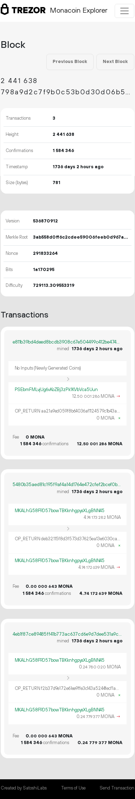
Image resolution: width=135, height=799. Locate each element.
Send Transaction (117, 788)
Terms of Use (73, 788)
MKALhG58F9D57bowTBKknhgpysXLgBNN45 (60, 511)
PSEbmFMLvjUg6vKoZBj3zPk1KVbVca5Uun (56, 389)
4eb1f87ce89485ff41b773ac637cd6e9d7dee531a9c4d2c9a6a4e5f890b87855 (67, 634)
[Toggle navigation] (124, 11)
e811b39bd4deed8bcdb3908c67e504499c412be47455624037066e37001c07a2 (67, 342)
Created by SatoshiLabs (24, 788)
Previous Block (70, 61)
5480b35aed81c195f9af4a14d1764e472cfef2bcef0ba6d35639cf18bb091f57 (67, 484)
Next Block (115, 61)
